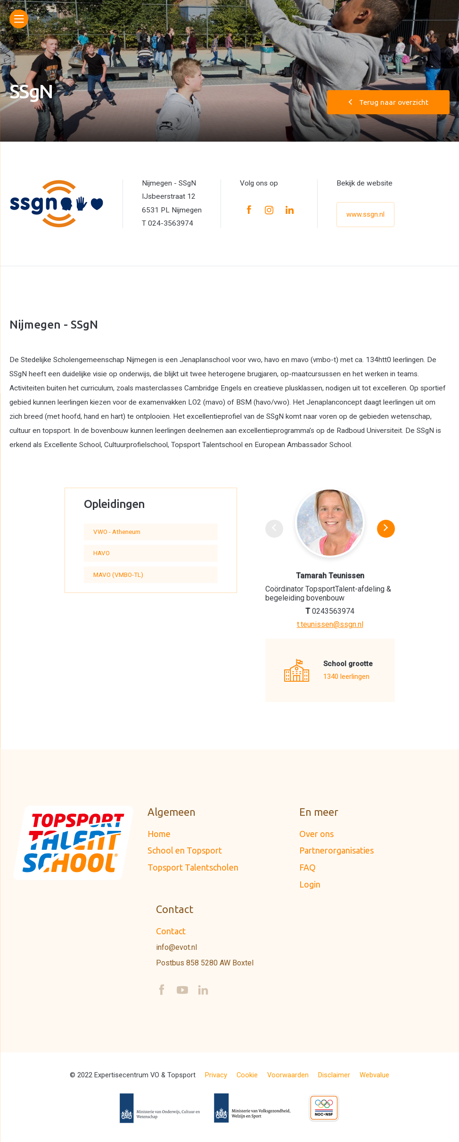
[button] (386, 529)
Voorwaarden (288, 1075)
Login (309, 884)
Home (159, 833)
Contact (171, 931)
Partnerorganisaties (336, 850)
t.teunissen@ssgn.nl (330, 624)
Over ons (316, 833)
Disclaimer (334, 1075)
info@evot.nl (176, 947)
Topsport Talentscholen (193, 867)
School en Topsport (185, 850)
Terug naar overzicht (388, 102)
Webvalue (374, 1075)
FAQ (307, 867)
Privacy (216, 1075)
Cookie (247, 1075)
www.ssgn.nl (365, 214)
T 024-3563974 (167, 224)
